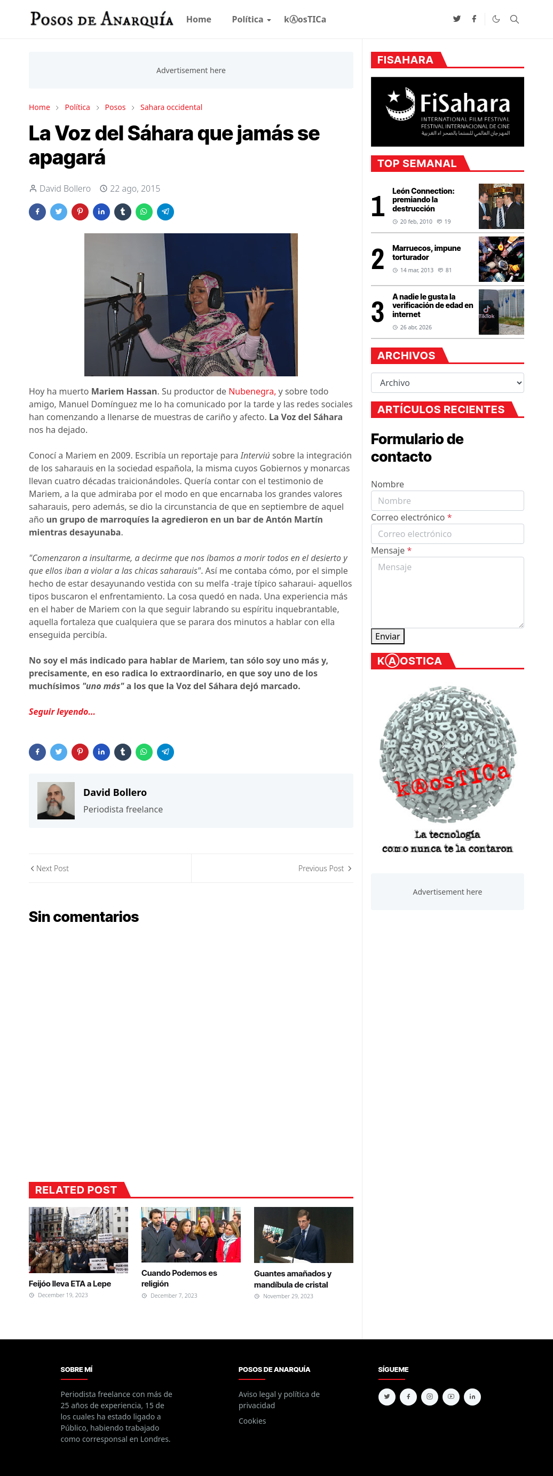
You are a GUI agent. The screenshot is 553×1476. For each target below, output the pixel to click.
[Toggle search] (514, 19)
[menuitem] (199, 19)
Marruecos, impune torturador (426, 252)
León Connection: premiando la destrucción (423, 200)
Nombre (387, 484)
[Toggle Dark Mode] (496, 19)
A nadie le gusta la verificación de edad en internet (432, 305)
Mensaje (391, 550)
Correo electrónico (411, 517)
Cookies (252, 1421)
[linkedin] (472, 1397)
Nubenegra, (252, 391)
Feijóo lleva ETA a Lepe (70, 1283)
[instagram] (429, 1397)
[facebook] (474, 19)
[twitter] (456, 19)
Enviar (387, 636)
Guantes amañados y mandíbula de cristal (292, 1278)
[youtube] (451, 1397)
